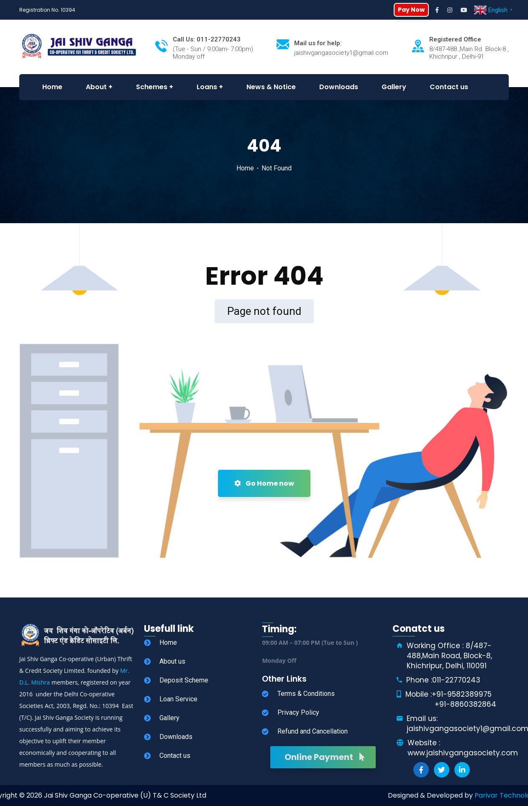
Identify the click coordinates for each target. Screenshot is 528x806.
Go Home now (264, 483)
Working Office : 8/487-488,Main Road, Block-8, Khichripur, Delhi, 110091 (449, 656)
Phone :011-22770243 (443, 680)
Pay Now (411, 9)
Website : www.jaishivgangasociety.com (463, 748)
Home (245, 168)
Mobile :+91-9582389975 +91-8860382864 (450, 699)
